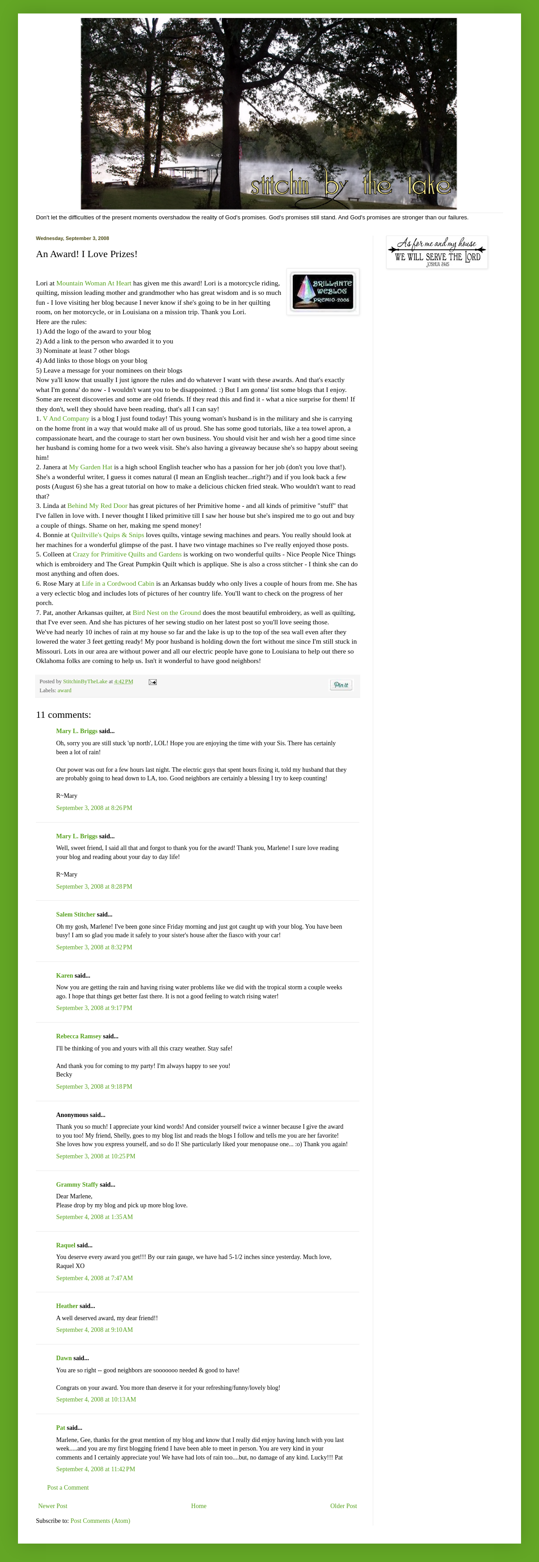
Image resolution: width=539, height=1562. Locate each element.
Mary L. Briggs (76, 731)
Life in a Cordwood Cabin (118, 583)
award (64, 690)
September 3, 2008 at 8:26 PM (94, 808)
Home (199, 1506)
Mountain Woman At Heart (93, 283)
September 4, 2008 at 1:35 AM (94, 1217)
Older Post (344, 1506)
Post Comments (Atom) (100, 1520)
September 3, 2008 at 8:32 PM (94, 947)
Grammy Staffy (77, 1184)
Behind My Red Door (97, 505)
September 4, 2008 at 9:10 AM (94, 1329)
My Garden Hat (91, 467)
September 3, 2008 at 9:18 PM (94, 1086)
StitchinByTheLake (86, 681)
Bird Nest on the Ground (167, 612)
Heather (67, 1306)
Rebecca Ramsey (79, 1036)
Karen (64, 975)
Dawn (64, 1358)
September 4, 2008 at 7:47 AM (94, 1278)
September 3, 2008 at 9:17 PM (94, 1008)
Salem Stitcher (75, 914)
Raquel (65, 1245)
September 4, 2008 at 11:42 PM (95, 1469)
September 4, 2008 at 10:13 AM (96, 1399)
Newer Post (52, 1506)
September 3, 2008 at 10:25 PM (95, 1156)
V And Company (66, 418)
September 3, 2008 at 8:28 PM (94, 886)
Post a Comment (68, 1487)
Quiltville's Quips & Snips (107, 534)
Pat (60, 1427)
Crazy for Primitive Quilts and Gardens (127, 554)
